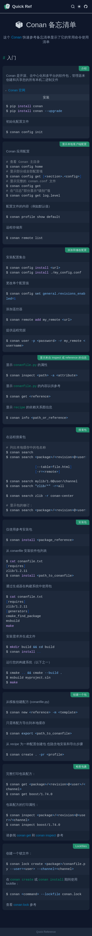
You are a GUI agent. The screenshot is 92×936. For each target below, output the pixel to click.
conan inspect (46, 835)
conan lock (21, 904)
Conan (16, 37)
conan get (24, 835)
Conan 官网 (16, 90)
